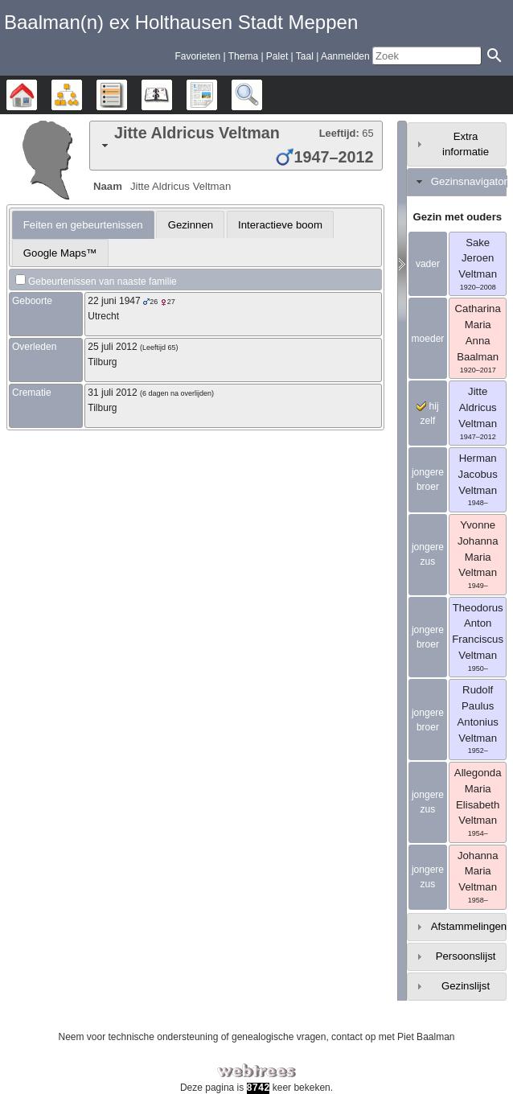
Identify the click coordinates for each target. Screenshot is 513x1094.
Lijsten (126, 95)
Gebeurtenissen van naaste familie (102, 281)
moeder (428, 338)
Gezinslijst (465, 986)
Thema (243, 56)
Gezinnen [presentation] (190, 225)
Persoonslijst (466, 956)
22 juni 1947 (114, 300)
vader (428, 263)
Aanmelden (345, 56)
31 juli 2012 (112, 392)
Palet (277, 56)
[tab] (236, 146)
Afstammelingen (469, 926)
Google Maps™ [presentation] (60, 253)
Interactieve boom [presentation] (280, 225)
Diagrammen (81, 95)
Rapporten (216, 95)
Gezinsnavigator (469, 181)
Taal (305, 56)
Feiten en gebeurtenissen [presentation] (83, 225)
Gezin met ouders (458, 217)
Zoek (262, 95)
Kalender (171, 95)
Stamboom (36, 95)
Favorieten (197, 56)
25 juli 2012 (112, 346)
